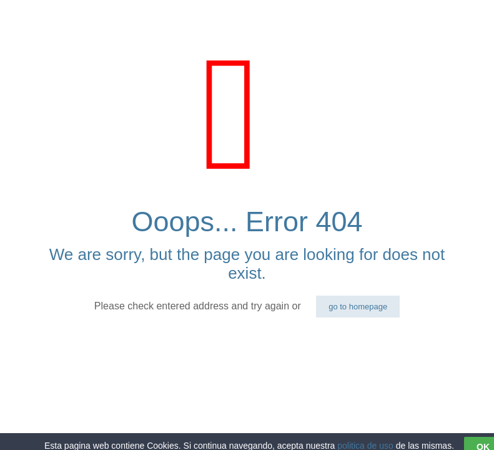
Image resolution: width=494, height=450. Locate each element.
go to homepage (358, 306)
